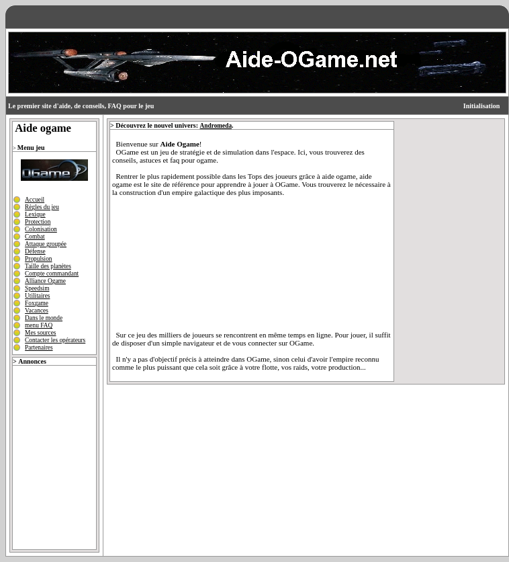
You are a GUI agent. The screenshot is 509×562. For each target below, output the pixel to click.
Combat (35, 236)
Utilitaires (37, 295)
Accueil (34, 199)
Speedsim (37, 288)
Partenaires (38, 347)
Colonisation (41, 229)
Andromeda (216, 125)
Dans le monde (43, 318)
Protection (37, 221)
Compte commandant (52, 273)
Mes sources (40, 332)
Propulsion (38, 258)
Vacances (36, 310)
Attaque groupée (45, 244)
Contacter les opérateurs (55, 340)
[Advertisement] (53, 453)
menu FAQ (38, 325)
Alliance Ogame (45, 281)
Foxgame (36, 303)
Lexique (35, 214)
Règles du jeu (42, 207)
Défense (35, 251)
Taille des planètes (48, 266)
